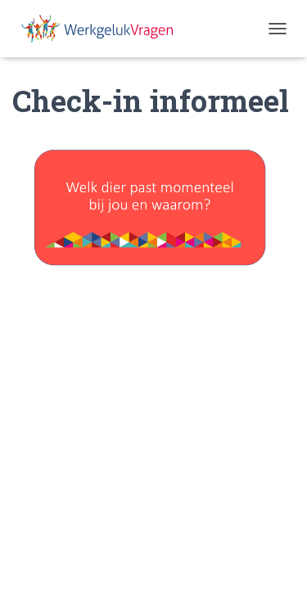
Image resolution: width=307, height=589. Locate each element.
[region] (153, 203)
